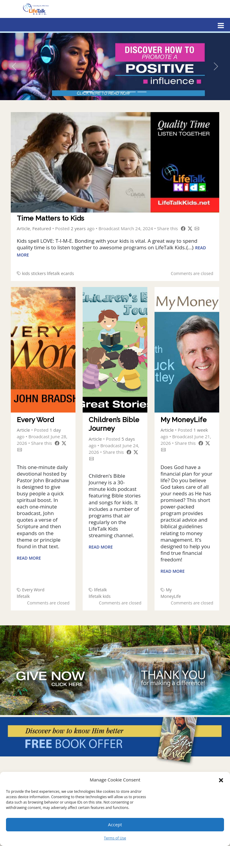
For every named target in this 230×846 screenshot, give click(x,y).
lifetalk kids (100, 596)
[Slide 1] (88, 91)
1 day (55, 430)
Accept (115, 824)
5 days (128, 439)
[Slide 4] (120, 91)
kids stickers (34, 273)
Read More (29, 558)
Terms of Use (115, 838)
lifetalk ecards (60, 273)
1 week (200, 430)
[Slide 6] (141, 91)
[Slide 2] (98, 91)
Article (23, 228)
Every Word (33, 589)
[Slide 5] (131, 91)
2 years (78, 228)
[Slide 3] (109, 91)
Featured (41, 228)
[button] (221, 780)
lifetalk (23, 596)
